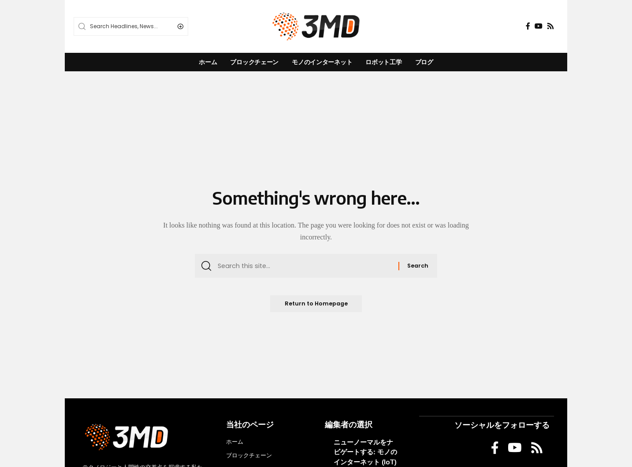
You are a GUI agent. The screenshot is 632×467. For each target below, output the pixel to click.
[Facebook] (528, 26)
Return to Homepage (316, 306)
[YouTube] (538, 26)
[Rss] (550, 26)
